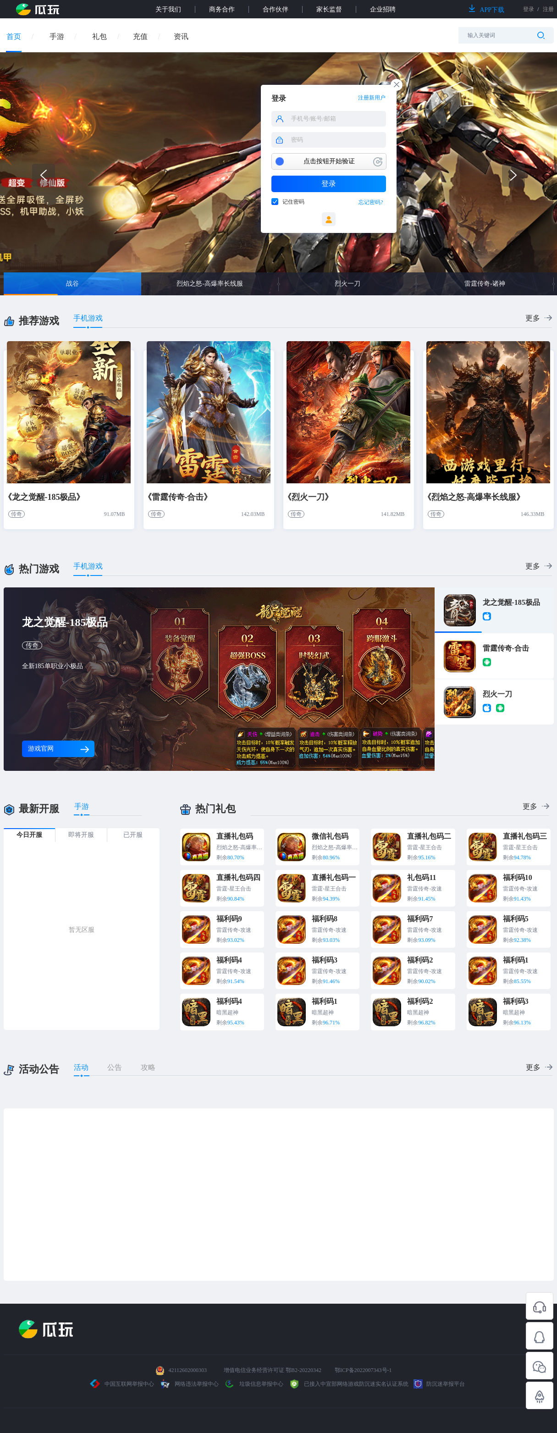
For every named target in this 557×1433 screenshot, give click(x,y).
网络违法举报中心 (189, 1384)
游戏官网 (58, 748)
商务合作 (222, 9)
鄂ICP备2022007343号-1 (363, 1370)
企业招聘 (383, 9)
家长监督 (329, 9)
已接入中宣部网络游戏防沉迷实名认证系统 (348, 1384)
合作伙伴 (275, 9)
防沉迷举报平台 (439, 1384)
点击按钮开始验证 (329, 161)
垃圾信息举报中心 (253, 1384)
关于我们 (168, 9)
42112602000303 (187, 1370)
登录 (328, 184)
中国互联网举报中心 (122, 1384)
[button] (513, 175)
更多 (532, 318)
